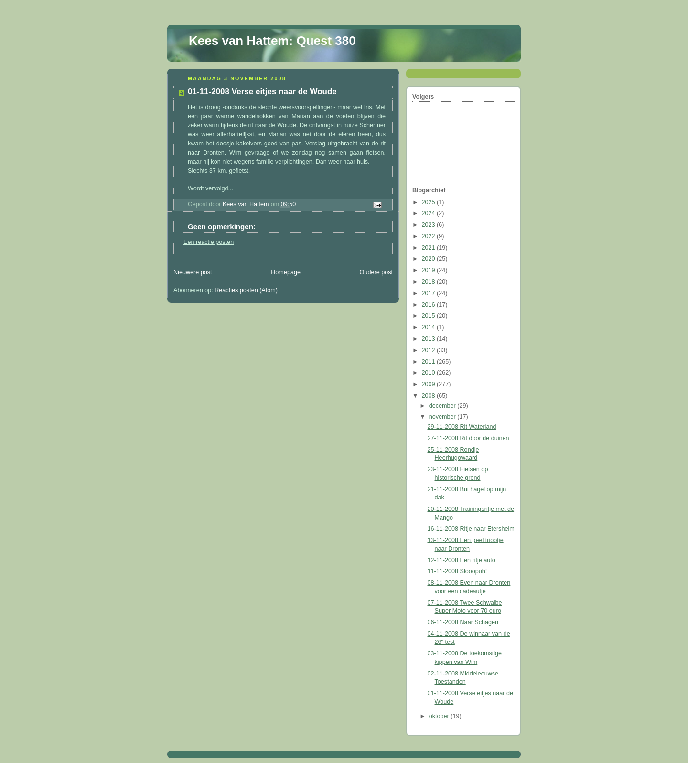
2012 (429, 350)
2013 (429, 338)
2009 (429, 384)
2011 (429, 361)
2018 (429, 281)
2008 (429, 395)
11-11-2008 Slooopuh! (457, 571)
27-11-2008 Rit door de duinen (468, 438)
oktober (440, 716)
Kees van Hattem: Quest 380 (272, 40)
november (443, 416)
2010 (429, 372)
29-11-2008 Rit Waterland (462, 426)
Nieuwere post (192, 272)
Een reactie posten (208, 242)
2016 (429, 304)
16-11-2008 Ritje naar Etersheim (471, 528)
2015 (429, 315)
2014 (429, 327)
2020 (429, 258)
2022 (429, 236)
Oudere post (376, 272)
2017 (429, 293)
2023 (429, 224)
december (443, 405)
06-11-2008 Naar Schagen (463, 622)
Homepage (286, 272)
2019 (429, 270)
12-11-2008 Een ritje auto (461, 560)
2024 (429, 213)
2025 (429, 202)
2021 (429, 247)
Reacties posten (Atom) (246, 290)
